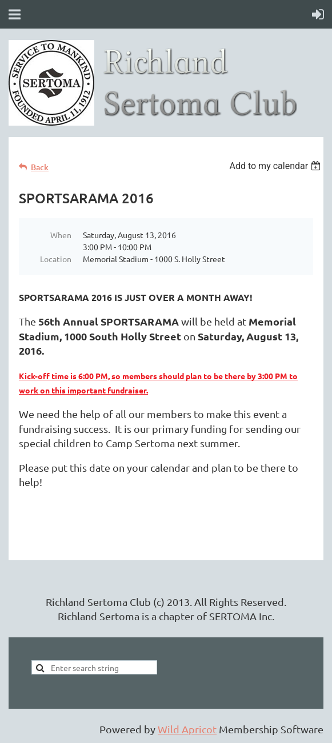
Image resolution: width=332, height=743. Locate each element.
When (60, 235)
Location (55, 259)
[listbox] (276, 166)
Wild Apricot (187, 729)
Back (40, 167)
